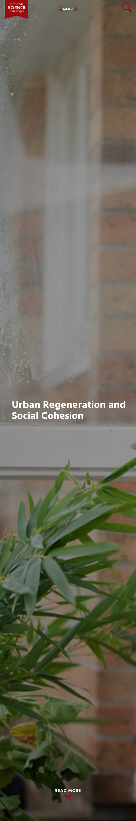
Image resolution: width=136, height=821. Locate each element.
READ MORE (68, 791)
